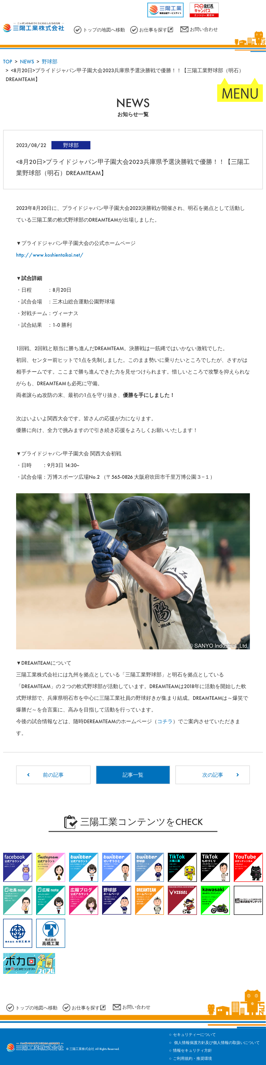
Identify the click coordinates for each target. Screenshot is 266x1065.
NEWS (27, 61)
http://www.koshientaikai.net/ (50, 254)
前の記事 (53, 774)
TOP (7, 61)
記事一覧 (133, 774)
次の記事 (212, 774)
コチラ (165, 721)
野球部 (49, 61)
